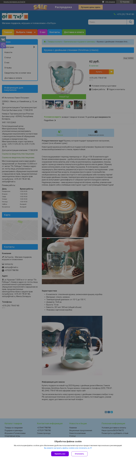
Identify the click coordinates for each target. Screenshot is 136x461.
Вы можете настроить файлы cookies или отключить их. (67, 448)
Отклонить (79, 454)
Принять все (60, 454)
